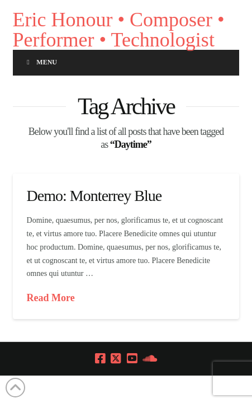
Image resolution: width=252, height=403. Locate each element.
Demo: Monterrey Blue (94, 195)
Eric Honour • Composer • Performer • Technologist (119, 30)
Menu (40, 62)
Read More (51, 297)
